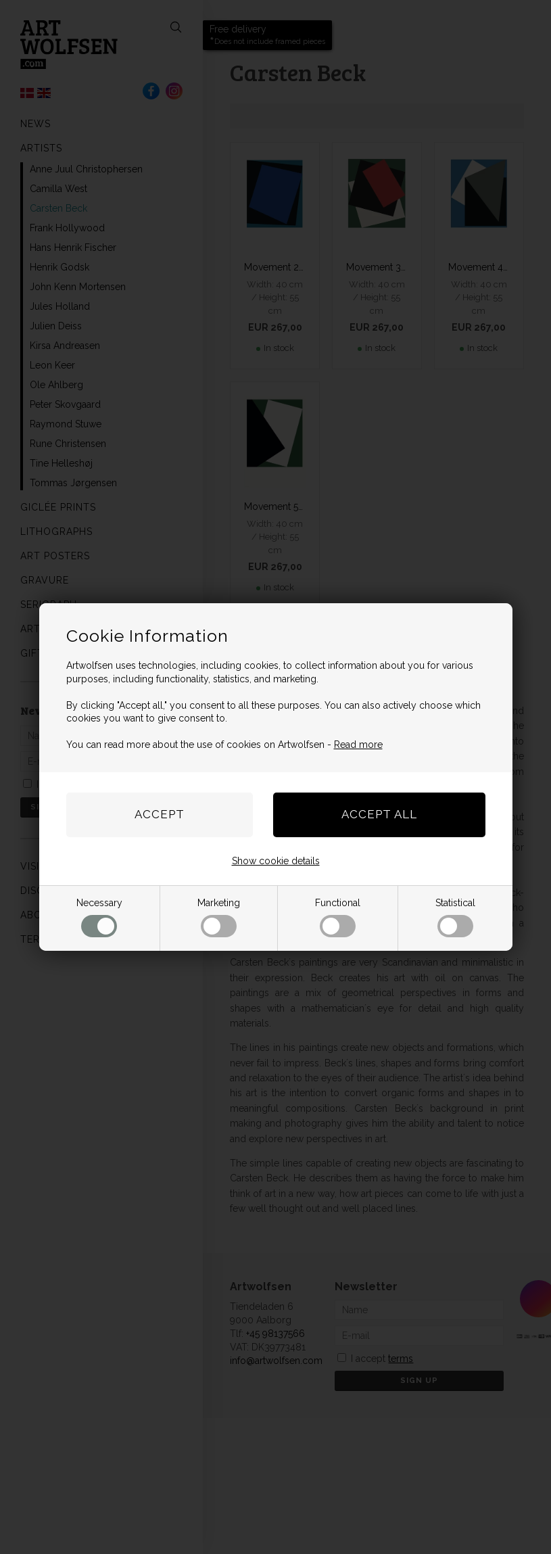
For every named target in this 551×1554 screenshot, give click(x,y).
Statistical (455, 917)
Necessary (99, 917)
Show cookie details (276, 860)
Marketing (218, 917)
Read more (358, 744)
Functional (337, 917)
